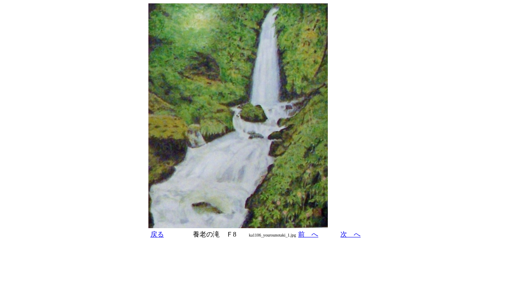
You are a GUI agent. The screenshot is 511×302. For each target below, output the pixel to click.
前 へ (308, 234)
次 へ (350, 234)
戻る (157, 234)
